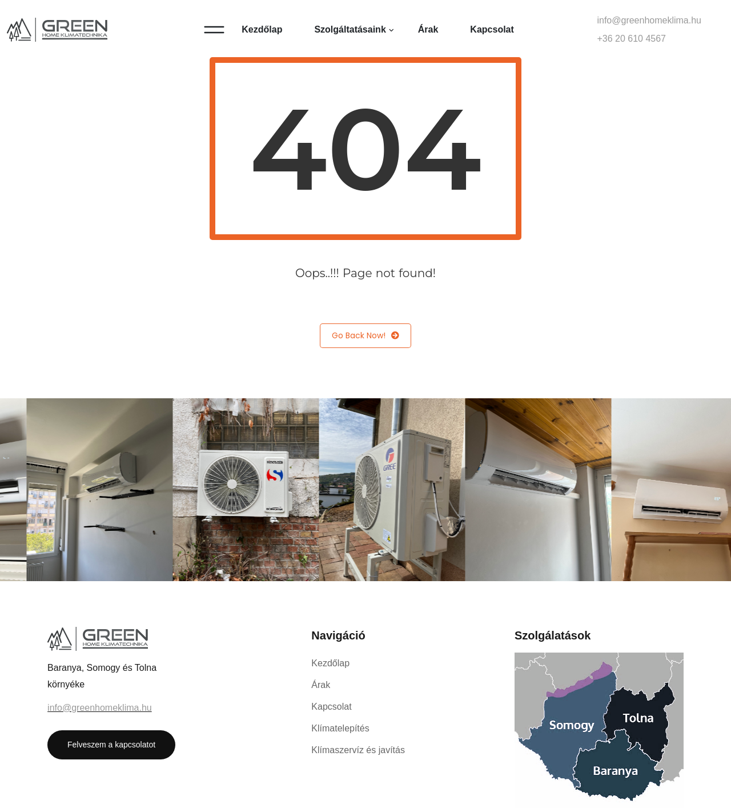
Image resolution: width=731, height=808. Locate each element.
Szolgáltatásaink (349, 29)
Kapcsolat (491, 29)
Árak (428, 29)
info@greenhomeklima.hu (649, 20)
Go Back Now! (365, 336)
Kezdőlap (262, 29)
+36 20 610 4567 (631, 38)
